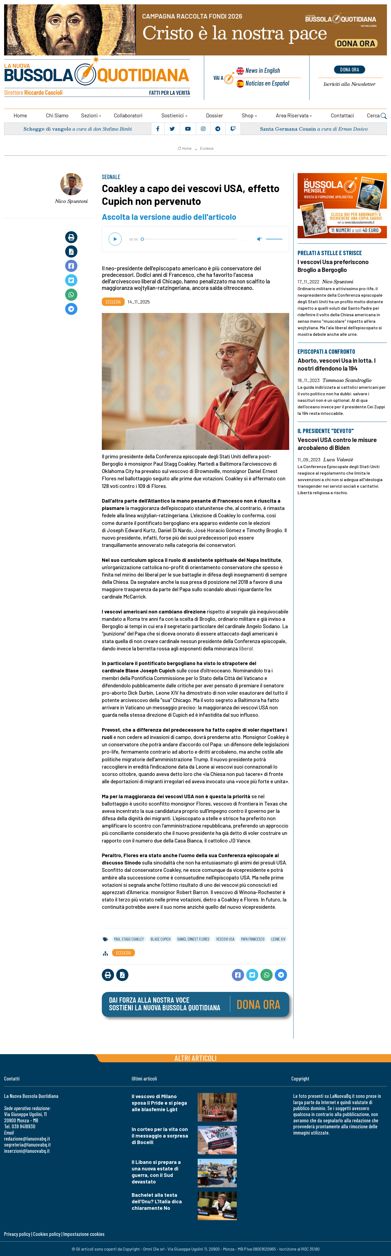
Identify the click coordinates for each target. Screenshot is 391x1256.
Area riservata (292, 115)
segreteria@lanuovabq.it (27, 1144)
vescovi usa (225, 938)
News (262, 70)
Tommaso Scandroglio (347, 379)
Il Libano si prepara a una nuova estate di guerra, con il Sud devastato (156, 1171)
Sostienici (173, 115)
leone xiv (278, 938)
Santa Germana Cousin (287, 128)
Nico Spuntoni (71, 200)
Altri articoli (196, 1057)
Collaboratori (128, 115)
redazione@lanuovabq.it (27, 1138)
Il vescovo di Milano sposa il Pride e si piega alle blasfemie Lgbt (159, 1102)
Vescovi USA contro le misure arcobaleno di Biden (338, 442)
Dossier (214, 115)
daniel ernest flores (193, 938)
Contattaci (342, 115)
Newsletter (349, 84)
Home (20, 115)
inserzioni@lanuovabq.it (27, 1150)
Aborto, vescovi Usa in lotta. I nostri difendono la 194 (337, 363)
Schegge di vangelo (47, 128)
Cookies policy (46, 1233)
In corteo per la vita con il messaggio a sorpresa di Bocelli (160, 1135)
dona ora (350, 69)
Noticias (267, 83)
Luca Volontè (338, 458)
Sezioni (89, 115)
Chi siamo (57, 115)
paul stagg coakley (129, 938)
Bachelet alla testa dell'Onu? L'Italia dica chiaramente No (157, 1200)
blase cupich (161, 938)
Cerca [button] (377, 115)
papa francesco (252, 938)
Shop (247, 115)
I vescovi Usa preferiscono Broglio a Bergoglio (334, 265)
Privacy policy (17, 1233)
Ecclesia (206, 148)
